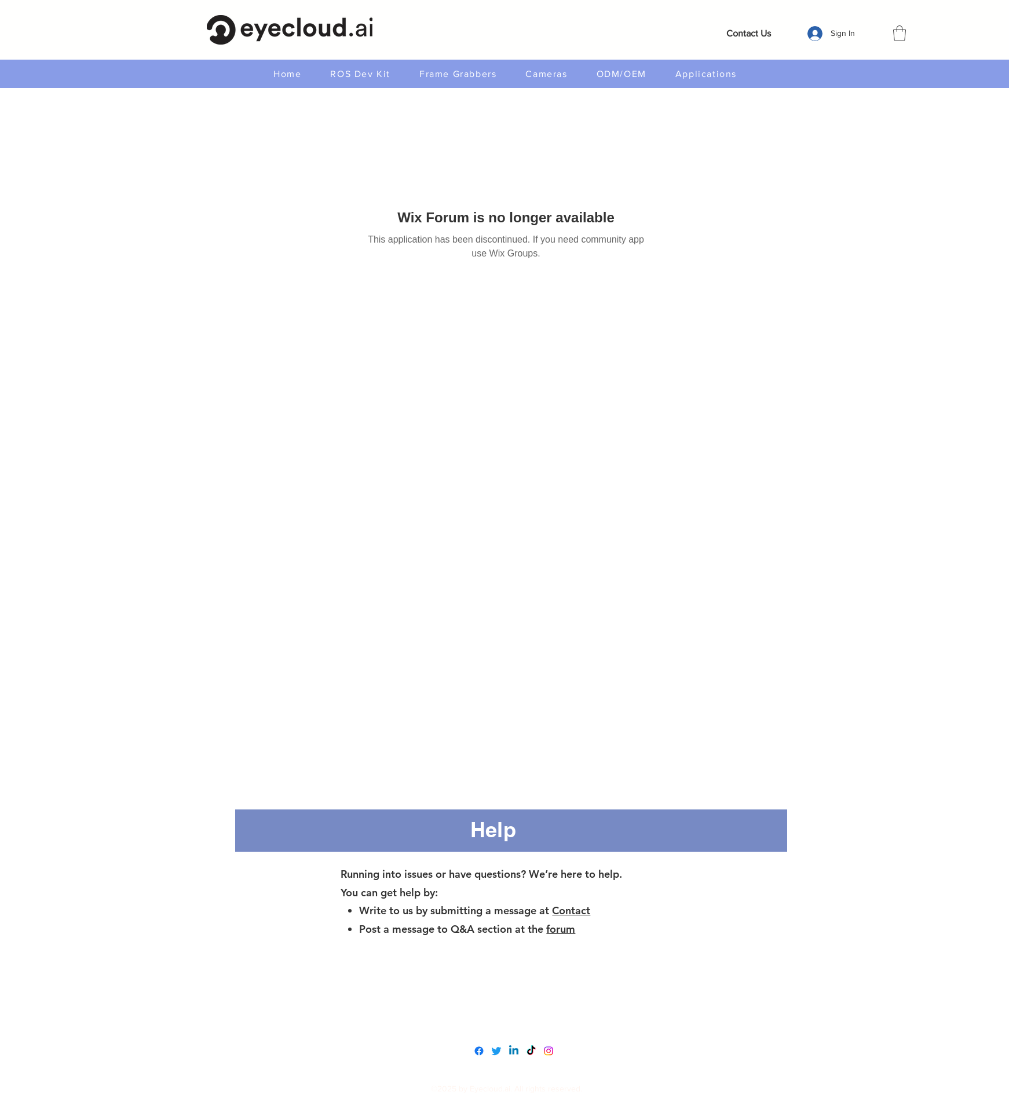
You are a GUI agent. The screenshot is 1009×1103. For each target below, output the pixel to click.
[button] (899, 33)
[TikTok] (531, 1051)
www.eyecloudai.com (504, 999)
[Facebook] (479, 1051)
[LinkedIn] (514, 1051)
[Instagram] (548, 1051)
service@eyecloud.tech (507, 1023)
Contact (571, 910)
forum (560, 929)
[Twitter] (496, 1051)
